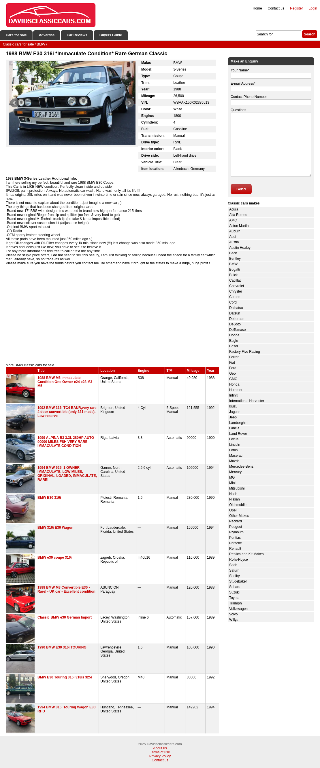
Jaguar (234, 412)
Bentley (235, 259)
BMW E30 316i (49, 498)
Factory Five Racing (244, 352)
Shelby (234, 576)
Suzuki (234, 592)
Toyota (234, 598)
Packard (235, 521)
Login (313, 8)
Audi (232, 237)
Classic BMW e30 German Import (64, 617)
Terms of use (160, 752)
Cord (233, 302)
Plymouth (236, 532)
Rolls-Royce (238, 559)
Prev (14, 103)
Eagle (233, 341)
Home (257, 8)
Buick (233, 275)
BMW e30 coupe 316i (54, 557)
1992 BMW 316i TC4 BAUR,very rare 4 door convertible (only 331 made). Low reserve (67, 412)
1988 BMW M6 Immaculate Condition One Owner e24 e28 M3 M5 (64, 382)
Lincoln (234, 445)
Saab (233, 565)
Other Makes (239, 516)
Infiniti (233, 395)
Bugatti (234, 270)
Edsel (233, 346)
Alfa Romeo (238, 215)
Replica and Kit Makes (246, 554)
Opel (232, 510)
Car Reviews (77, 35)
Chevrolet (236, 286)
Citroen (234, 297)
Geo (232, 373)
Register (296, 8)
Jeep (233, 417)
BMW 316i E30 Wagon (55, 528)
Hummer (235, 390)
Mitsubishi (236, 488)
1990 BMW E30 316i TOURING (61, 647)
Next (129, 103)
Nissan (234, 499)
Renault (235, 549)
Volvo (233, 614)
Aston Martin (239, 226)
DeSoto (235, 324)
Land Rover (238, 434)
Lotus (233, 450)
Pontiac (235, 538)
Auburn (234, 231)
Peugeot (235, 527)
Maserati (235, 456)
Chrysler (235, 291)
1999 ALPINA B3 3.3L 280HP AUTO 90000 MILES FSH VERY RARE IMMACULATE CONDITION (65, 442)
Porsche (235, 543)
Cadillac (235, 280)
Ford (232, 368)
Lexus (233, 439)
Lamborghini (238, 423)
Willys (233, 620)
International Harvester (246, 401)
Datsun (234, 313)
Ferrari (234, 357)
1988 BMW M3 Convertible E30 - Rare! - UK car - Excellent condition (66, 589)
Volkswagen (238, 609)
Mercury (235, 472)
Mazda (234, 461)
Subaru (234, 587)
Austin (234, 242)
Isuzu (233, 406)
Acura (233, 209)
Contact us (276, 8)
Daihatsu (236, 308)
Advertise (47, 35)
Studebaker (238, 581)
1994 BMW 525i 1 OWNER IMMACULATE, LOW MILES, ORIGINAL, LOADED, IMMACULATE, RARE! (67, 474)
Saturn (234, 570)
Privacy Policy (160, 756)
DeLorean (236, 319)
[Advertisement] (112, 314)
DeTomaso (237, 330)
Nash (233, 494)
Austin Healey (240, 248)
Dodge (234, 335)
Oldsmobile (237, 505)
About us (160, 748)
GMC (233, 379)
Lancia (234, 428)
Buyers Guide (110, 35)
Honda (234, 384)
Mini (232, 483)
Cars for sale (16, 35)
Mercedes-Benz (241, 466)
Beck (233, 253)
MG (232, 477)
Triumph (235, 603)
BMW (233, 264)
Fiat (232, 363)
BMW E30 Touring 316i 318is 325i (64, 677)
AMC (233, 220)
